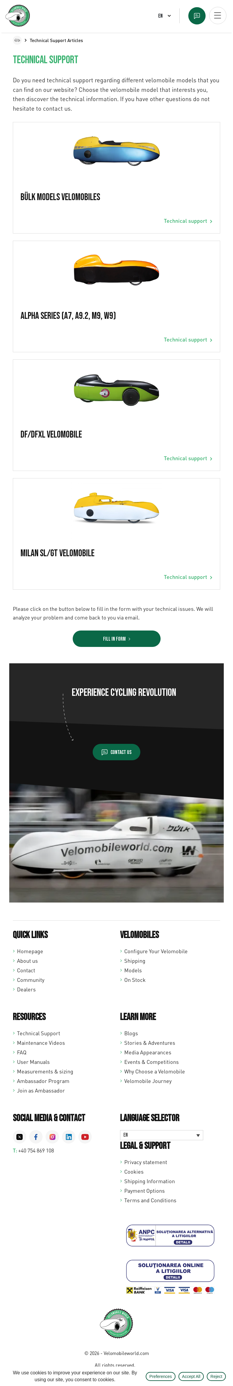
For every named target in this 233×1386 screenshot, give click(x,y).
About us (27, 960)
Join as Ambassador (41, 1090)
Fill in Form (114, 639)
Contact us (121, 752)
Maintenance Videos (41, 1042)
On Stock (135, 979)
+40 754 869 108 (36, 1150)
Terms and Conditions (150, 1200)
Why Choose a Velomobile (154, 1071)
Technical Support (38, 1033)
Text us (197, 15)
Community (30, 979)
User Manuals (33, 1062)
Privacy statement (145, 1162)
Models (133, 970)
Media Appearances (147, 1052)
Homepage (30, 951)
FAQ (22, 1052)
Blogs (131, 1033)
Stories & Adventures (149, 1042)
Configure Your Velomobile (156, 951)
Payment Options (144, 1190)
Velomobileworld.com (126, 1353)
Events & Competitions (151, 1062)
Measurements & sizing (45, 1071)
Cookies (134, 1171)
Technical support (185, 220)
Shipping (134, 960)
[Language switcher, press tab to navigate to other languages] (161, 1135)
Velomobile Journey (148, 1081)
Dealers (26, 989)
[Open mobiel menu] (217, 15)
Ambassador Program (43, 1081)
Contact (26, 970)
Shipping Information (149, 1181)
